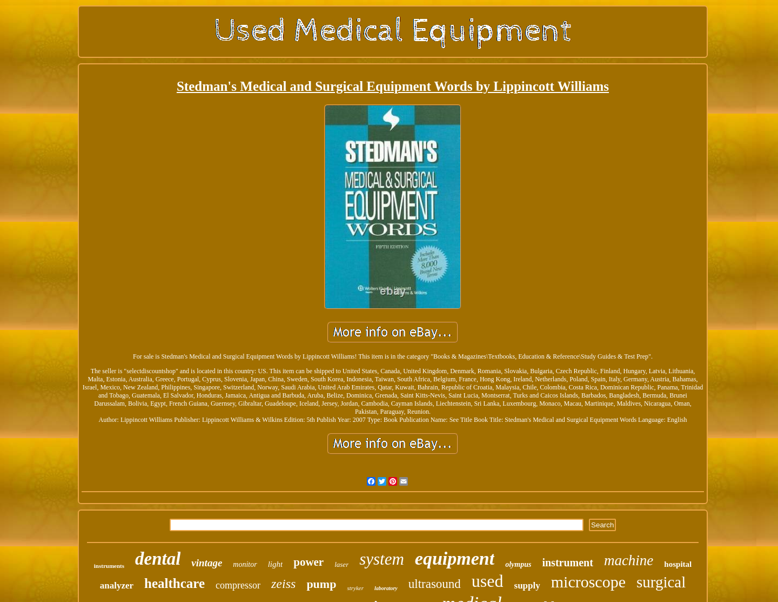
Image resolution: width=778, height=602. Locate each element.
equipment (454, 558)
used (488, 581)
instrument (567, 562)
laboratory (386, 588)
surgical (661, 582)
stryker (355, 588)
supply (527, 585)
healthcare (174, 583)
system (381, 559)
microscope (588, 582)
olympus (518, 564)
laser (341, 564)
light (275, 564)
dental (157, 558)
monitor (245, 564)
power (308, 561)
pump (321, 584)
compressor (238, 585)
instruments (109, 566)
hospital (678, 564)
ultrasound (434, 584)
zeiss (283, 584)
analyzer (116, 585)
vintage (206, 562)
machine (628, 560)
